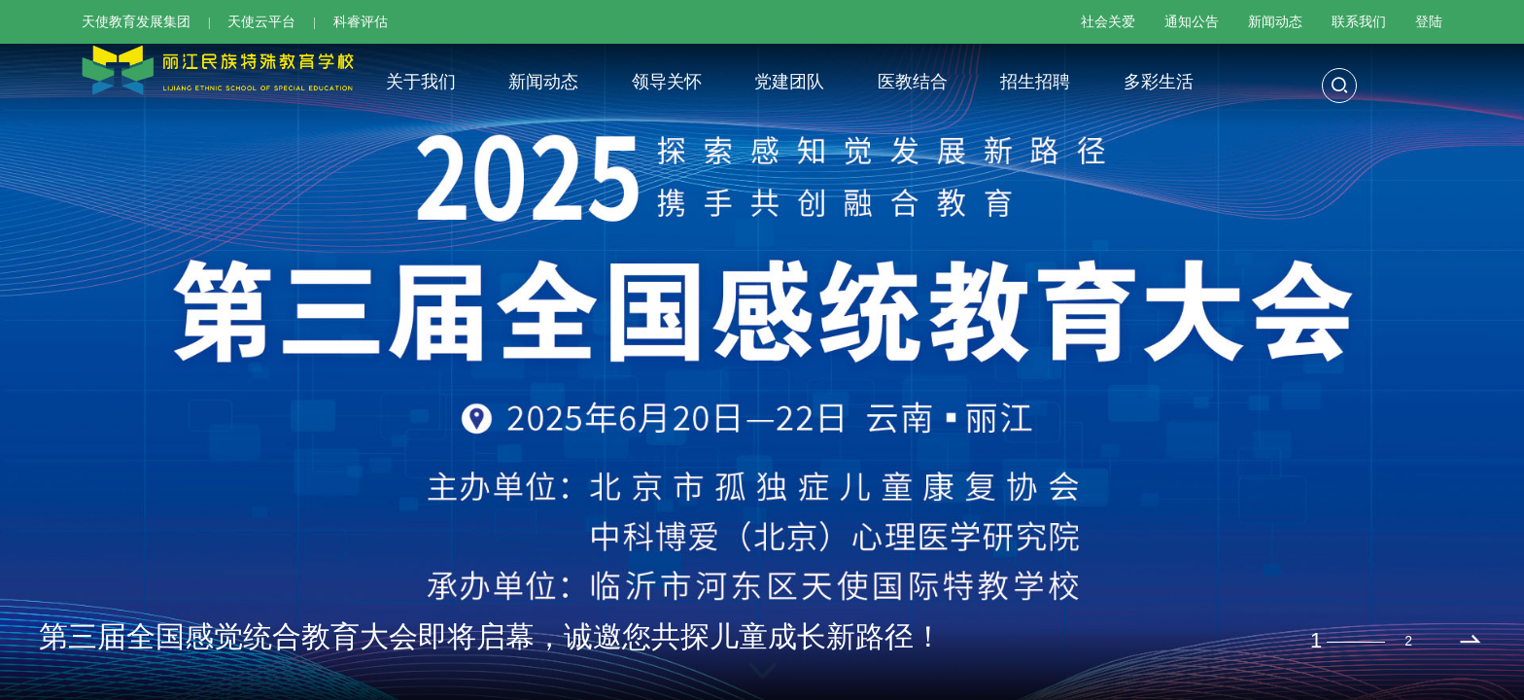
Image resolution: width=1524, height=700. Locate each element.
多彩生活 (1159, 81)
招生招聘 (1035, 81)
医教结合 (913, 81)
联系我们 (1359, 22)
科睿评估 (360, 22)
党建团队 (789, 81)
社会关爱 (1108, 22)
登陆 (1428, 22)
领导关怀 (667, 81)
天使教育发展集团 (136, 22)
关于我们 (421, 81)
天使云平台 (261, 22)
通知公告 (1191, 22)
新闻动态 (1275, 22)
